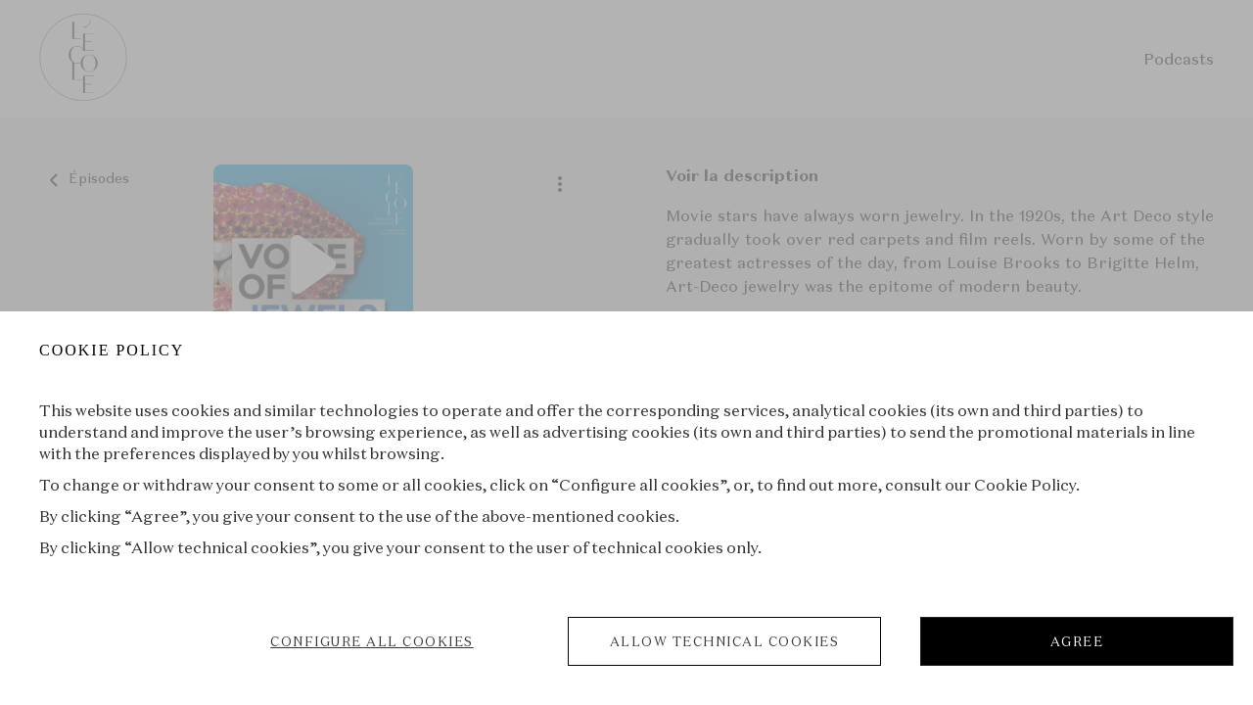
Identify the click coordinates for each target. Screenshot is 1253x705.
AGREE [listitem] (1077, 641)
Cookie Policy (1025, 484)
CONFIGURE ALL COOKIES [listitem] (372, 641)
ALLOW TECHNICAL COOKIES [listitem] (725, 641)
